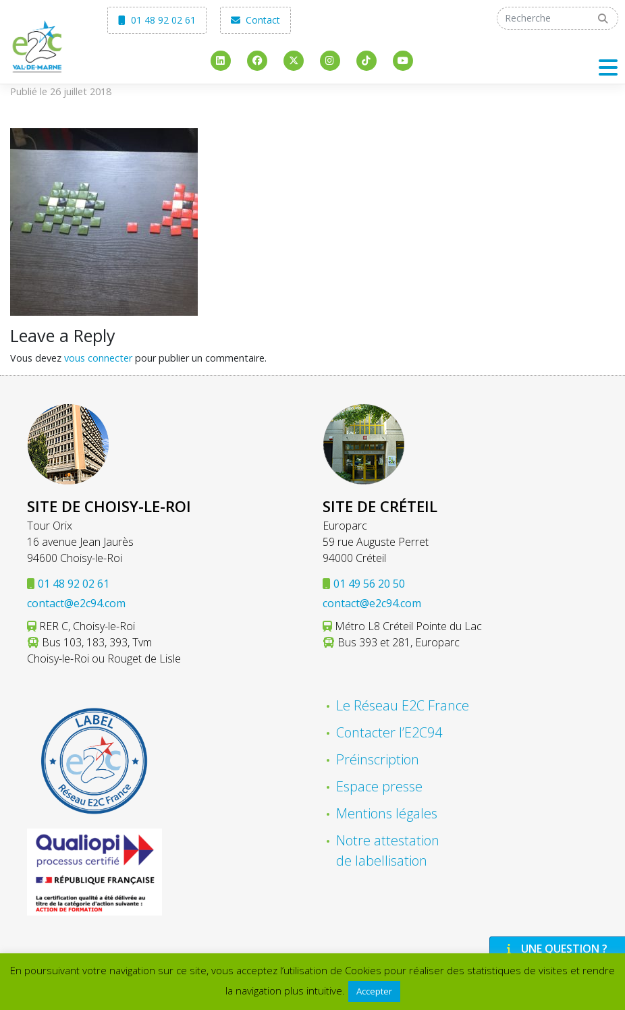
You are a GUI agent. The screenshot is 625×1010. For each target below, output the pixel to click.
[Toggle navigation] (608, 67)
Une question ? (555, 948)
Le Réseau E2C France (402, 705)
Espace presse (379, 786)
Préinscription (377, 759)
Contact (255, 19)
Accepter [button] (374, 991)
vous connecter (98, 358)
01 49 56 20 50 (369, 583)
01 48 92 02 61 (157, 19)
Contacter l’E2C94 (389, 732)
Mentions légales (386, 813)
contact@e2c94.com (76, 603)
